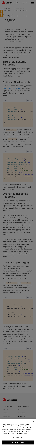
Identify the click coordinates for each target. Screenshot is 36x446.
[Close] (34, 421)
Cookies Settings (18, 437)
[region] (18, 432)
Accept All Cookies (18, 442)
